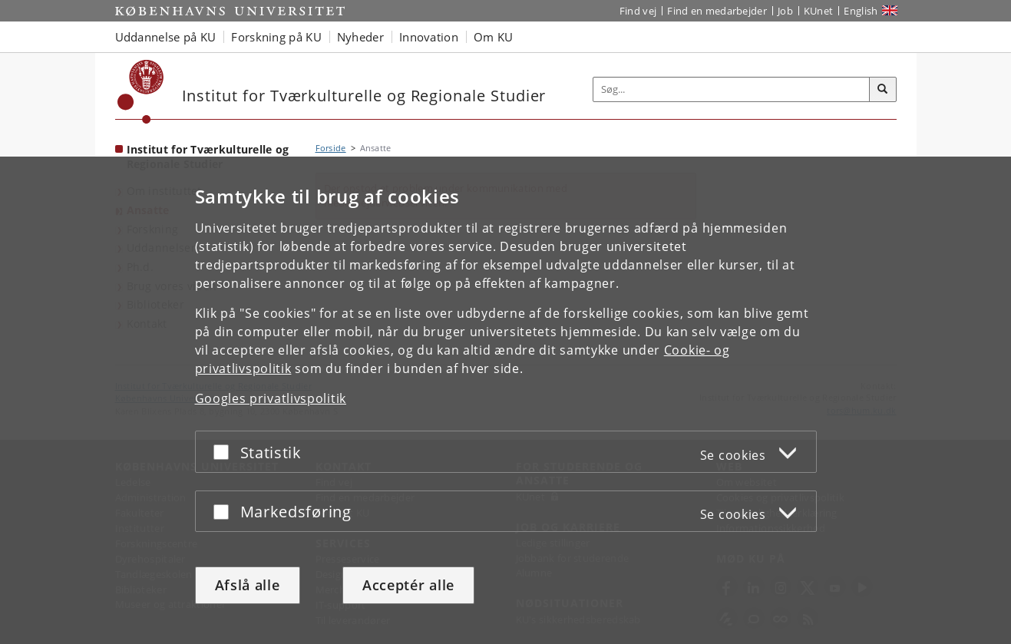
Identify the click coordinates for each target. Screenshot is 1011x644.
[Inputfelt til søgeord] (732, 89)
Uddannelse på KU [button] (165, 37)
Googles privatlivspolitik (271, 398)
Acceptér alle (408, 585)
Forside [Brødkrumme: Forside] (331, 148)
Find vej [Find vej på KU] (637, 11)
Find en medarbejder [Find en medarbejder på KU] (717, 11)
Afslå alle (247, 585)
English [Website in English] (860, 11)
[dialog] (505, 400)
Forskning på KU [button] (276, 37)
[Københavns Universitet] (140, 92)
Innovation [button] (428, 37)
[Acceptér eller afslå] (224, 451)
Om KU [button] (494, 37)
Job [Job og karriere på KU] (785, 11)
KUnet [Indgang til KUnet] (819, 11)
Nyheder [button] (360, 37)
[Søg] (883, 90)
